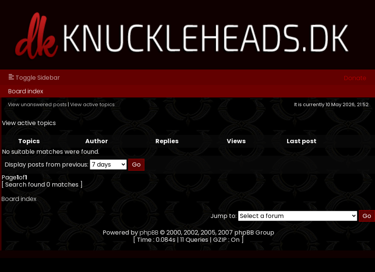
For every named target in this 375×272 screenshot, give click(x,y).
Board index (25, 91)
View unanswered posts (37, 104)
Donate (355, 78)
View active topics (92, 104)
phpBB (149, 232)
